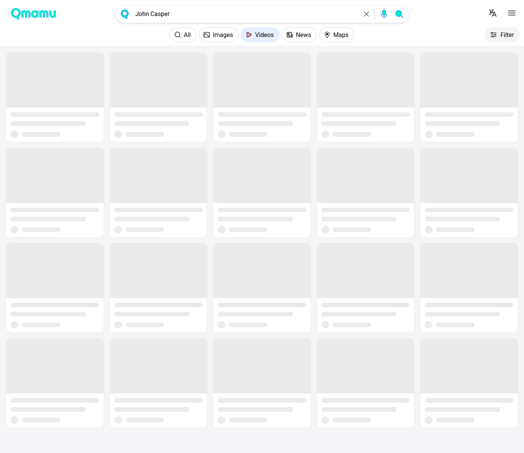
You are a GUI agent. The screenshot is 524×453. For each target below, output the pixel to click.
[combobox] (245, 14)
